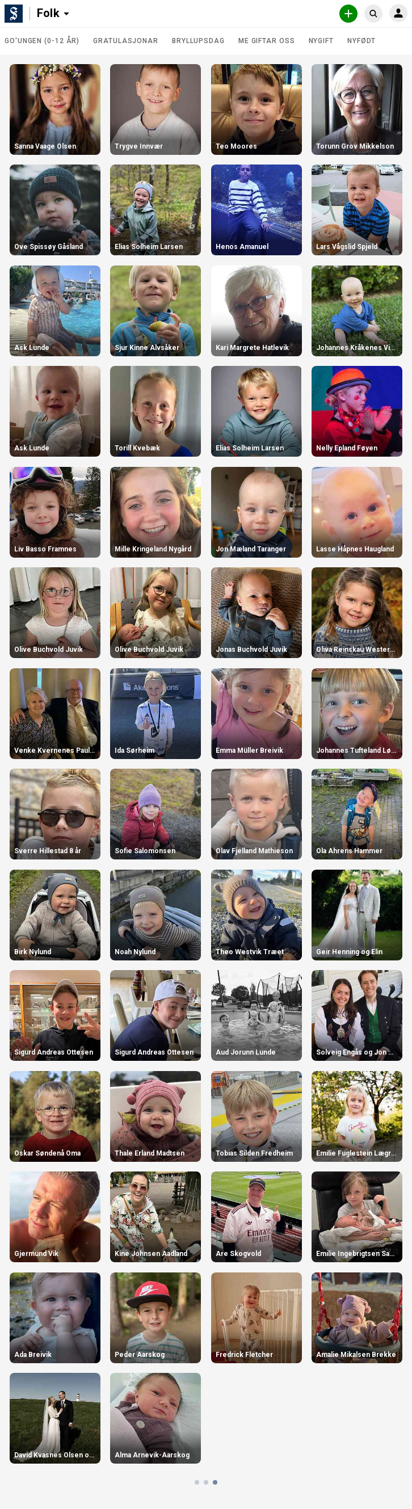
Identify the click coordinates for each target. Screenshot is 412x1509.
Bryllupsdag (198, 41)
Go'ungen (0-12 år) (42, 41)
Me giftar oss (266, 41)
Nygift (321, 41)
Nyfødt (361, 41)
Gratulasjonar (125, 41)
